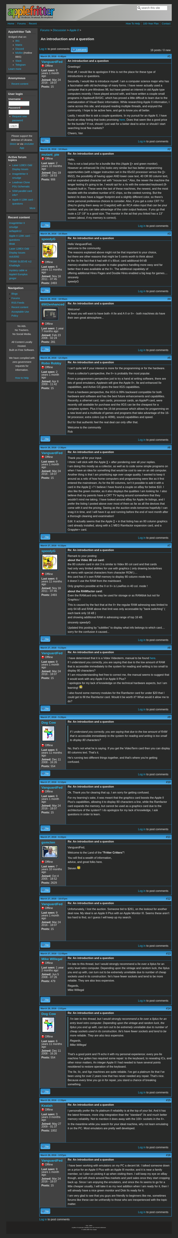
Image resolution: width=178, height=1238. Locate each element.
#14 (168, 1008)
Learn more (15, 69)
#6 (169, 447)
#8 (169, 647)
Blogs (14, 293)
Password (15, 107)
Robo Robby (51, 363)
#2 (169, 149)
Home (11, 23)
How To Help (133, 23)
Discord (19, 48)
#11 (168, 837)
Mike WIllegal (51, 959)
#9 (169, 717)
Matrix (18, 44)
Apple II (74, 30)
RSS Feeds (17, 302)
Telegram (20, 64)
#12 (168, 898)
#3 (169, 233)
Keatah (46, 1105)
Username (15, 99)
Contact (166, 23)
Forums (21, 23)
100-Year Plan (151, 23)
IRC (17, 40)
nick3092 (14, 256)
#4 (169, 299)
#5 (169, 357)
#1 (169, 56)
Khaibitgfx (14, 265)
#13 (168, 953)
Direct (13, 144)
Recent (33, 23)
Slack (18, 60)
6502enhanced (52, 304)
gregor (13, 278)
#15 (168, 1100)
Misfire (19, 52)
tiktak (12, 243)
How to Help (22, 377)
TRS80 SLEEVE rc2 (20, 261)
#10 (168, 782)
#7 (169, 545)
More (32, 208)
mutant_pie (50, 154)
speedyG (48, 239)
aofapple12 (15, 231)
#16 (168, 1155)
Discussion (59, 30)
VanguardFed (52, 62)
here (122, 119)
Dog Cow (48, 722)
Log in (43, 48)
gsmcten (48, 842)
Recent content (19, 83)
